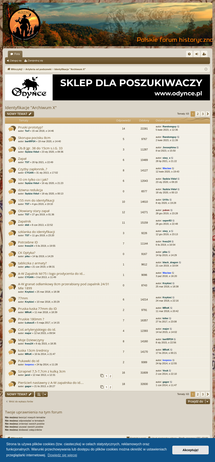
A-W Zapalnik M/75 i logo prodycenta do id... (51, 273)
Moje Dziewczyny (31, 340)
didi (27, 225)
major (28, 333)
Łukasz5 (29, 322)
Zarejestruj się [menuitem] (205, 54)
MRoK (28, 312)
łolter (165, 318)
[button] (208, 113)
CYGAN (29, 172)
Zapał (22, 158)
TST (27, 162)
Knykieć (29, 291)
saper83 (167, 220)
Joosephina (169, 147)
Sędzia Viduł (32, 151)
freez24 (29, 245)
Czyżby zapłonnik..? (32, 169)
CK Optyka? (26, 252)
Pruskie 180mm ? (31, 319)
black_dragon (170, 262)
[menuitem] (189, 54)
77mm (23, 298)
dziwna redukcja (30, 190)
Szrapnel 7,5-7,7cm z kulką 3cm (42, 371)
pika (27, 256)
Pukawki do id (28, 361)
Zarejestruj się (35, 60)
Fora (17, 54)
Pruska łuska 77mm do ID (37, 308)
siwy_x (166, 158)
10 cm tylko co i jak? (33, 179)
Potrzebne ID (28, 242)
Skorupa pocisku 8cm (34, 137)
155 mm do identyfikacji (36, 200)
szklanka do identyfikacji (36, 231)
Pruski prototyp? (30, 127)
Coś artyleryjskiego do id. (37, 329)
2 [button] (198, 114)
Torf (27, 131)
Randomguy (169, 126)
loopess (29, 364)
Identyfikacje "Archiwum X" (31, 107)
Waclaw (167, 168)
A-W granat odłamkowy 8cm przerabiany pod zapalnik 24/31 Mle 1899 (63, 286)
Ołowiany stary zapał (33, 211)
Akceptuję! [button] (191, 450)
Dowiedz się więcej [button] (62, 455)
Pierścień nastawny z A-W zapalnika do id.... (51, 382)
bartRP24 (30, 141)
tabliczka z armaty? (32, 263)
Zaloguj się (16, 60)
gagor (28, 386)
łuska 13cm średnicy (33, 350)
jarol (27, 375)
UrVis (166, 199)
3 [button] (203, 114)
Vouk (165, 370)
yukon (166, 210)
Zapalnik (24, 221)
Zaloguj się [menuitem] (197, 54)
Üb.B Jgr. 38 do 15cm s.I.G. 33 (40, 148)
